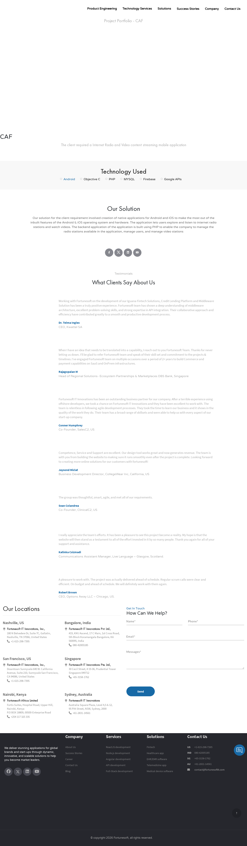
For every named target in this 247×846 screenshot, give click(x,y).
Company (212, 9)
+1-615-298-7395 (20, 641)
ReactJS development (118, 747)
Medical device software (160, 771)
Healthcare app (155, 753)
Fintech (151, 747)
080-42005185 (80, 645)
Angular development (118, 759)
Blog (67, 771)
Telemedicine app (156, 765)
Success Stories (188, 9)
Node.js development (118, 753)
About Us (70, 747)
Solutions (164, 9)
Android (69, 179)
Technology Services (137, 9)
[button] (28, 87)
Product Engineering (102, 9)
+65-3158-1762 (81, 677)
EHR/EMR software (157, 759)
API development (115, 765)
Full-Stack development (119, 771)
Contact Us (232, 9)
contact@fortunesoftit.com (209, 769)
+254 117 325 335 (20, 716)
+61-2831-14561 (81, 713)
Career (69, 759)
